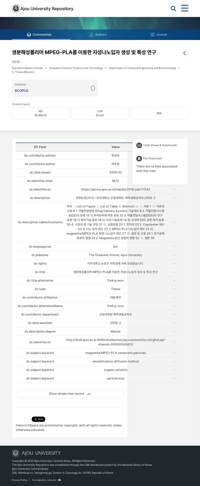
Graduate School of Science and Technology (76, 68)
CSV (100, 113)
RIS (40, 113)
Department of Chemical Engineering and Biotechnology (142, 68)
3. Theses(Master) (23, 72)
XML (159, 113)
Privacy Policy (20, 480)
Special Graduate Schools (27, 68)
